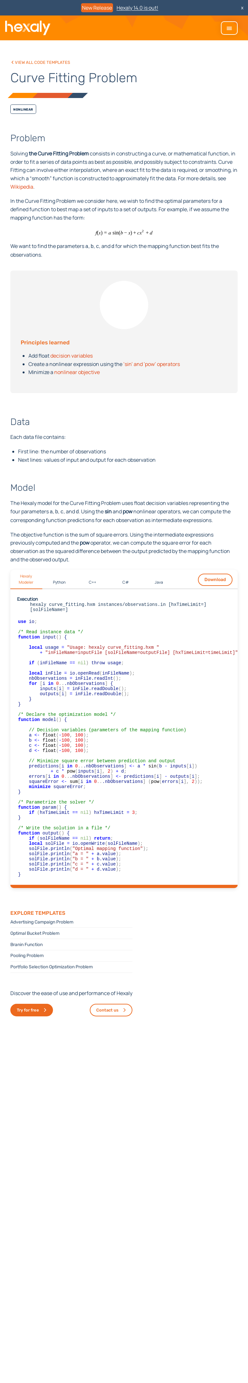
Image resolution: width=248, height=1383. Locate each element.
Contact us (107, 1057)
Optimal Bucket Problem (34, 980)
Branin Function (26, 991)
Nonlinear (23, 109)
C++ (92, 581)
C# (125, 581)
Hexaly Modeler (26, 578)
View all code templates (42, 61)
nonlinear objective (77, 371)
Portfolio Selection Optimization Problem (51, 1014)
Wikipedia (21, 186)
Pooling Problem (27, 1002)
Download (215, 578)
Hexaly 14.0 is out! (137, 7)
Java (159, 581)
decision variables (71, 355)
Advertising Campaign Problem (41, 969)
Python (59, 581)
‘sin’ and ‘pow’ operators (151, 363)
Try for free (28, 1057)
